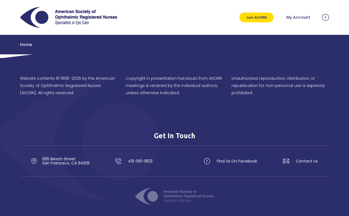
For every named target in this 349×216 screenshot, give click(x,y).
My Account (298, 17)
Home (26, 44)
